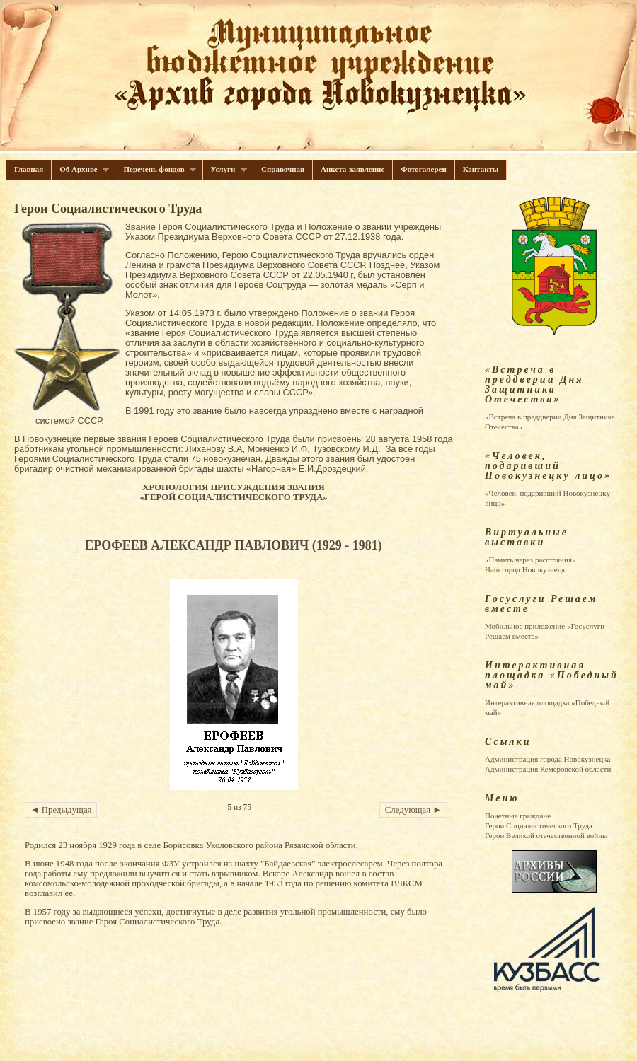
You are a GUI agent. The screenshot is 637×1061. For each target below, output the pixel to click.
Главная (28, 169)
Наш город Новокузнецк (525, 569)
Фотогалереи (424, 169)
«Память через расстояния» (530, 559)
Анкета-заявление (352, 169)
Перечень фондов (155, 169)
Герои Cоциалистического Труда (538, 825)
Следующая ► (413, 810)
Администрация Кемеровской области (548, 769)
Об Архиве (80, 169)
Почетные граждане (518, 815)
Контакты (481, 169)
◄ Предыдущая (60, 810)
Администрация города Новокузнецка (547, 759)
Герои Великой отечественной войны (546, 835)
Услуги (225, 169)
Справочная (282, 169)
